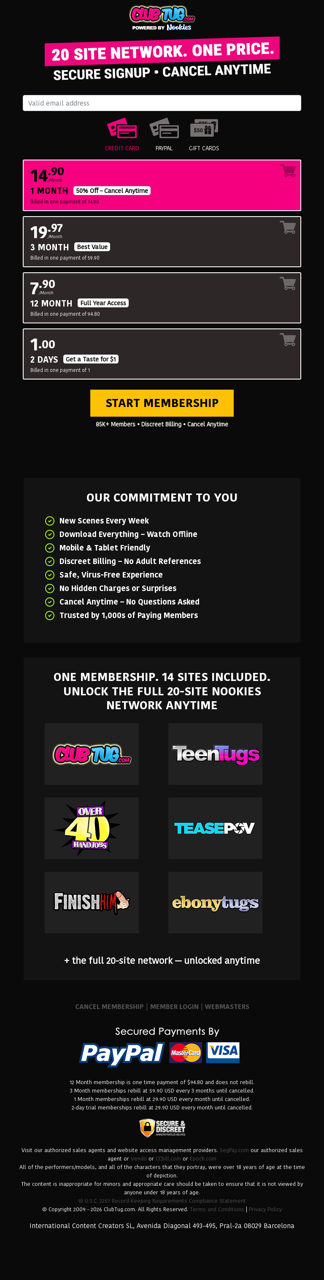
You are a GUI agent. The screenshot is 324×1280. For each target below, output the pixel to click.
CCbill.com (168, 1159)
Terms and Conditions (217, 1209)
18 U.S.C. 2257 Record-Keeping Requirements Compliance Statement (162, 1201)
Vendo (139, 1159)
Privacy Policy (265, 1209)
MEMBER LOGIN (174, 1007)
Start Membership (162, 403)
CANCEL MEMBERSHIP (109, 1007)
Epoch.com (203, 1159)
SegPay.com (234, 1150)
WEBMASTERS (227, 1007)
